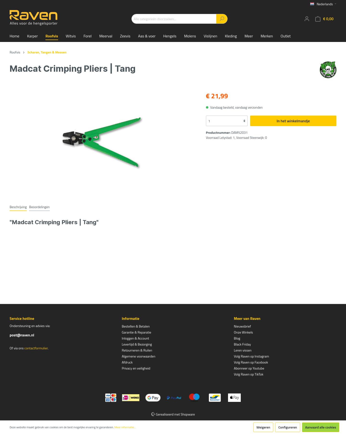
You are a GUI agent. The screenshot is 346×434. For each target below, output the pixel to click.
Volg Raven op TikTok (248, 374)
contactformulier (36, 348)
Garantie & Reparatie (136, 332)
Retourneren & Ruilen (137, 350)
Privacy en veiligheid (136, 368)
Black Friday (242, 344)
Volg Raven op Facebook (251, 362)
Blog (237, 338)
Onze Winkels (243, 332)
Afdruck (127, 362)
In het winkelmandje (293, 121)
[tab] (18, 206)
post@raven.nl (22, 335)
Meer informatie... (125, 427)
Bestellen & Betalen (136, 326)
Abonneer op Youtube (249, 368)
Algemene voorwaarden (138, 356)
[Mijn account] (306, 18)
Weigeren (263, 427)
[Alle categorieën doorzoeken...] (173, 19)
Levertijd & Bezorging (137, 344)
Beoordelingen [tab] (39, 206)
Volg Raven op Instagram (251, 356)
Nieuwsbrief (242, 326)
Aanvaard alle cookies (320, 427)
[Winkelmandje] (324, 18)
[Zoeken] (222, 19)
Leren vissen (243, 350)
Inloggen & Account (135, 338)
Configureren (287, 427)
